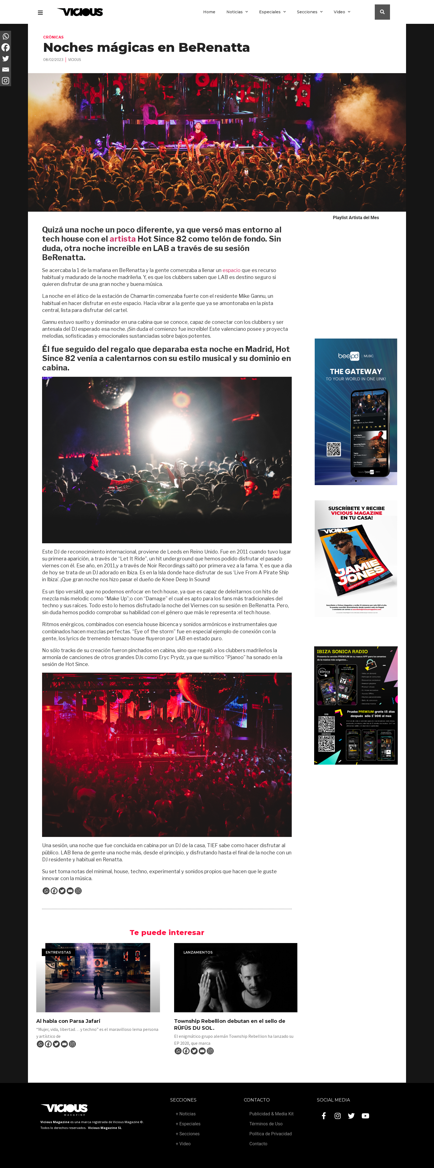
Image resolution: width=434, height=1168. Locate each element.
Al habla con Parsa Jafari (68, 1021)
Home (209, 11)
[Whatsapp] (46, 890)
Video (342, 12)
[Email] (70, 890)
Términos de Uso (266, 1123)
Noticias (237, 12)
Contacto (258, 1143)
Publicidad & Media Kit (271, 1113)
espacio (232, 270)
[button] (351, 481)
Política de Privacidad (270, 1133)
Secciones (310, 12)
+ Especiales (188, 1123)
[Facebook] (54, 890)
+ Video (183, 1143)
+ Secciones (188, 1133)
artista (123, 239)
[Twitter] (62, 890)
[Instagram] (78, 890)
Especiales (272, 12)
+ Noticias (186, 1113)
